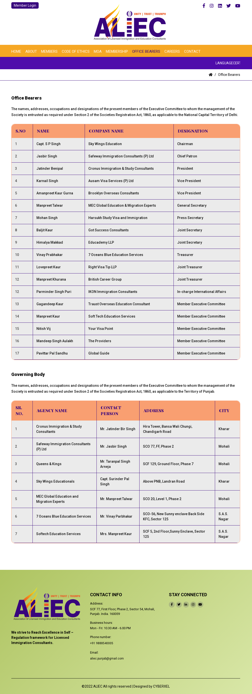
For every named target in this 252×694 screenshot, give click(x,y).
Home (16, 51)
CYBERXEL (161, 686)
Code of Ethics (76, 51)
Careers (172, 51)
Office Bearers (146, 51)
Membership (117, 51)
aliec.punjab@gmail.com (107, 658)
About (31, 51)
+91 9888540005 (101, 643)
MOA (98, 51)
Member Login (25, 5)
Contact (192, 51)
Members (49, 51)
